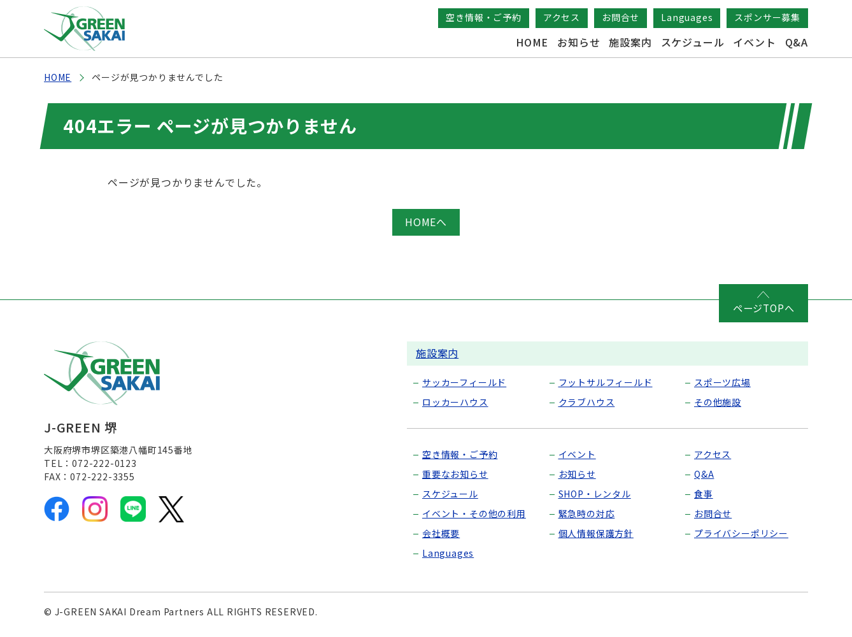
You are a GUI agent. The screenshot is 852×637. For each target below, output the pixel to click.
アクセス (561, 17)
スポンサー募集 (767, 17)
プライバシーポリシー (741, 532)
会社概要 (441, 532)
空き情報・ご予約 (483, 17)
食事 (703, 493)
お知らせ (578, 42)
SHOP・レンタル (594, 493)
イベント (754, 42)
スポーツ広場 (722, 381)
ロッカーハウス (455, 401)
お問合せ (620, 17)
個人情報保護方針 (596, 532)
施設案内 (630, 42)
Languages (687, 17)
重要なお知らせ (455, 473)
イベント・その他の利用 (474, 512)
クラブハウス (586, 401)
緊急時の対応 (586, 512)
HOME (532, 42)
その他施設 (717, 401)
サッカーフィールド (464, 381)
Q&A (796, 42)
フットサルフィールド (605, 381)
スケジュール (693, 42)
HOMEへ (426, 221)
